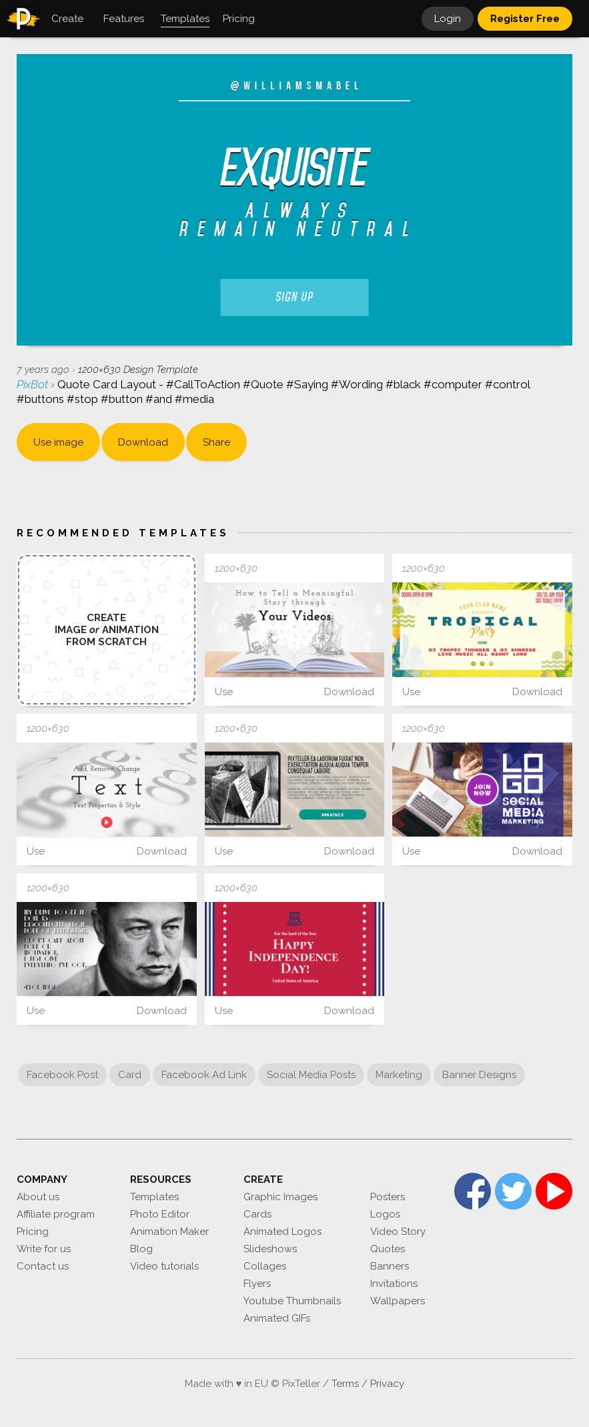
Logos (385, 1214)
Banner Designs (479, 1075)
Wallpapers (397, 1301)
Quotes (387, 1249)
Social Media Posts (311, 1075)
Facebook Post (62, 1075)
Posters (387, 1197)
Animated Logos (282, 1232)
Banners (389, 1266)
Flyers (257, 1284)
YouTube (554, 1191)
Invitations (394, 1284)
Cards (257, 1214)
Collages (264, 1266)
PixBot (34, 384)
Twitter (513, 1191)
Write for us (44, 1249)
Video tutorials (164, 1266)
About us (38, 1197)
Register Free (525, 19)
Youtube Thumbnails (292, 1301)
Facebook (472, 1191)
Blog (141, 1249)
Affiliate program (56, 1214)
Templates (154, 1197)
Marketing (399, 1075)
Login (447, 19)
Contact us (43, 1266)
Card (129, 1075)
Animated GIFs (276, 1318)
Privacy (387, 1384)
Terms (345, 1384)
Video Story (398, 1232)
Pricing (33, 1232)
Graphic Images (280, 1197)
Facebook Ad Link (204, 1075)
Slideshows (270, 1249)
